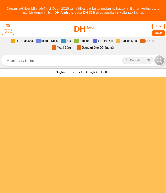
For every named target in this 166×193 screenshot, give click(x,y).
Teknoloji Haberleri (8, 28)
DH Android (64, 12)
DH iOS (89, 12)
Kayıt (158, 33)
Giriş (159, 26)
